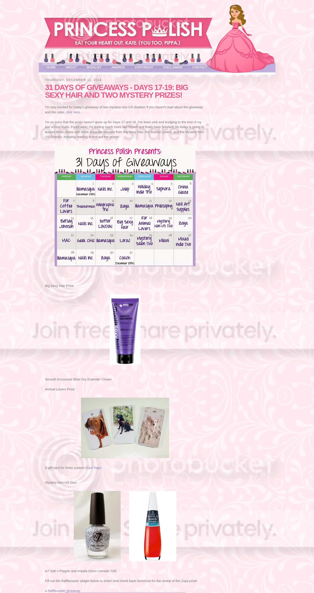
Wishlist (94, 67)
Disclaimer (172, 67)
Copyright (144, 67)
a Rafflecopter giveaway (62, 591)
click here (73, 112)
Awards (118, 67)
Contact (199, 67)
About (71, 67)
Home (51, 67)
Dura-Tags (93, 468)
